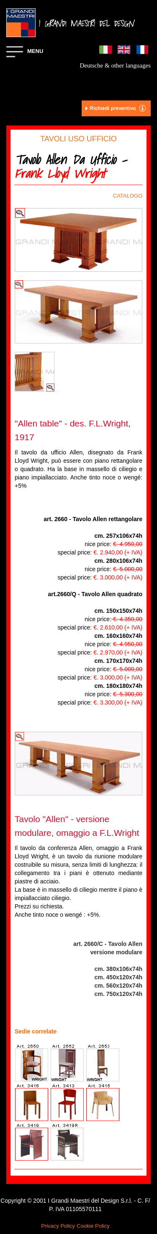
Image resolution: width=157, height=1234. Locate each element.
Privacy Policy (58, 1226)
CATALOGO (127, 196)
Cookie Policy (93, 1226)
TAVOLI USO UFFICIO (78, 139)
